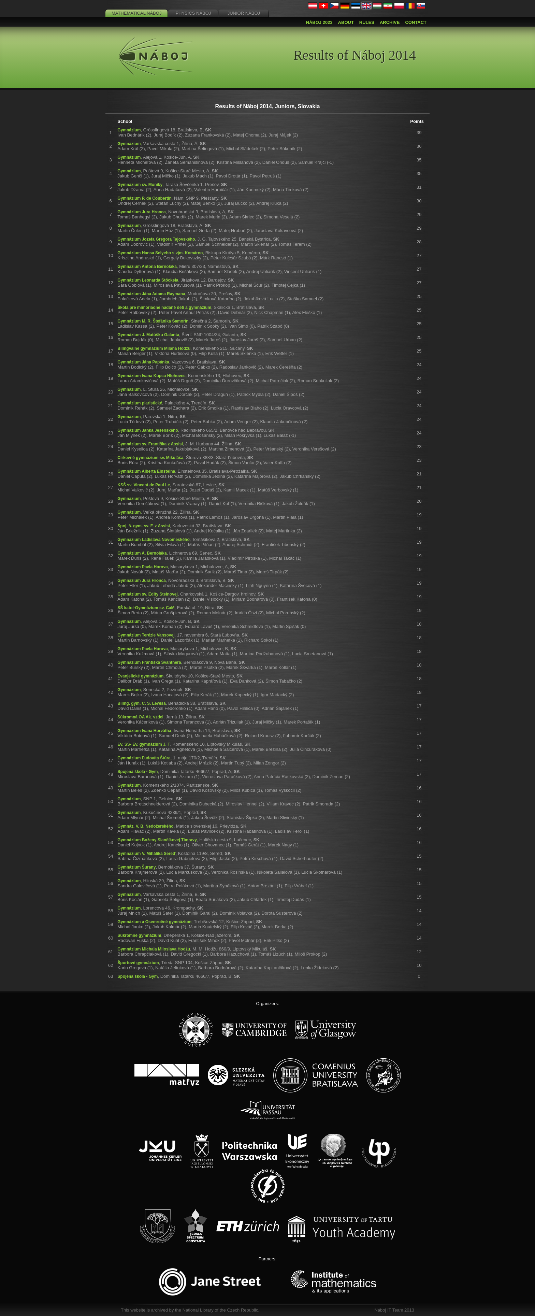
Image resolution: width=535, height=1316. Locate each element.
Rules (366, 22)
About (346, 22)
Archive (390, 22)
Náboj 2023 (319, 22)
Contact (415, 22)
